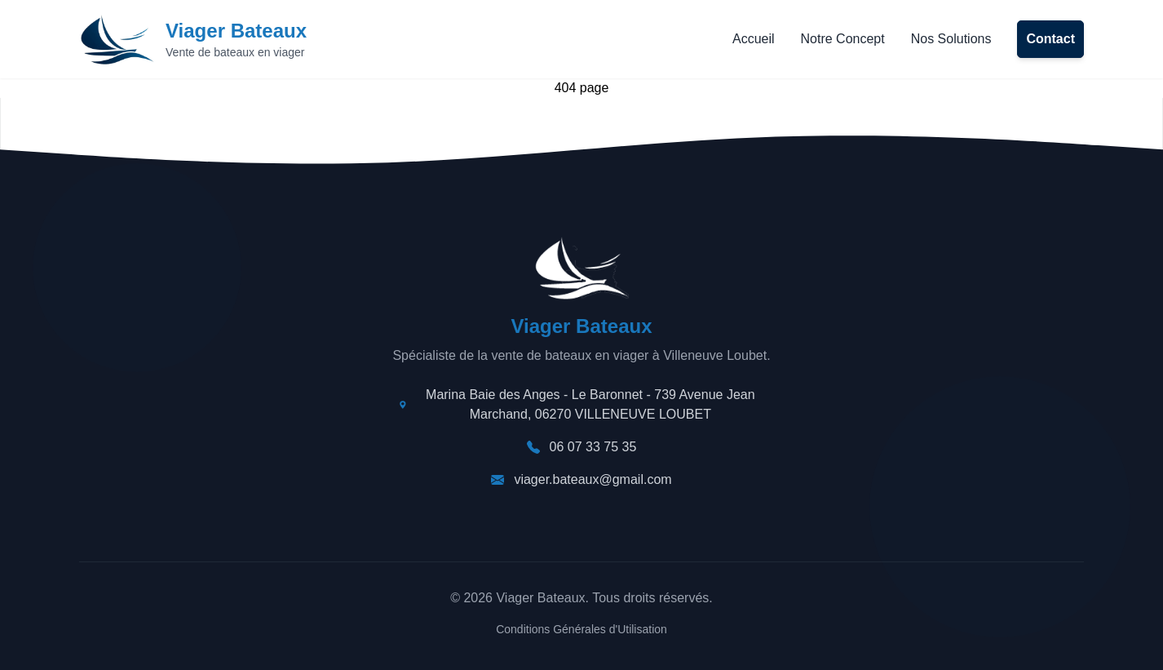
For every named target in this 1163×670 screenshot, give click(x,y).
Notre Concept (843, 39)
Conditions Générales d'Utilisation (581, 629)
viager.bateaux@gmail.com (592, 479)
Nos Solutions (951, 39)
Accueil (753, 39)
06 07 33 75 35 (593, 447)
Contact (1050, 39)
